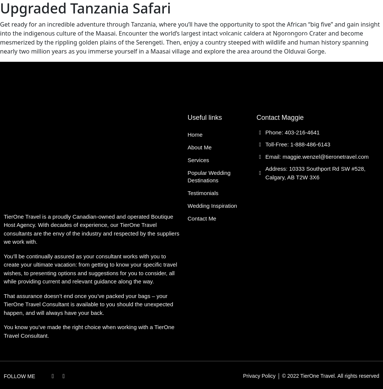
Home (111, 19)
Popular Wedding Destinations (225, 19)
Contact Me (292, 37)
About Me (136, 19)
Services (165, 19)
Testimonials (289, 19)
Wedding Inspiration (244, 37)
